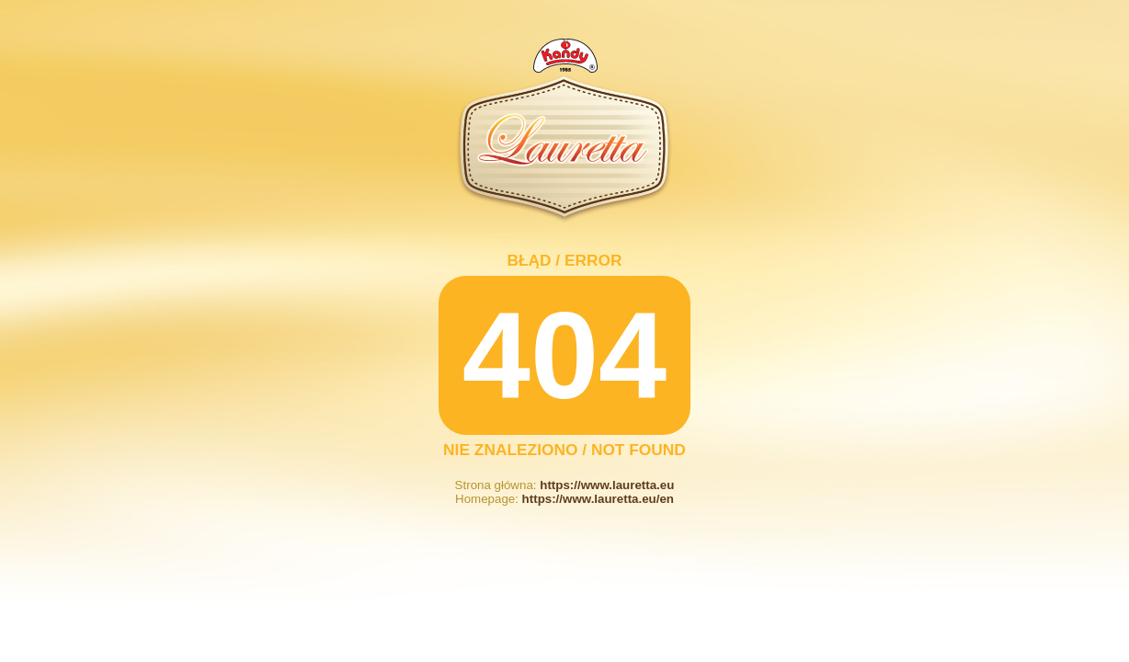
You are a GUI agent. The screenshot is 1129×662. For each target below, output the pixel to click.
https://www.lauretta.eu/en (598, 499)
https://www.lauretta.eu (607, 485)
